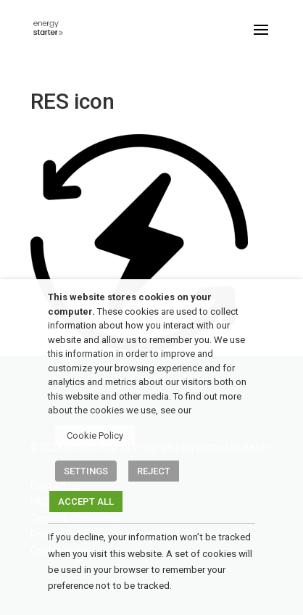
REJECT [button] (153, 471)
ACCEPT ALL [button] (86, 501)
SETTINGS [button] (86, 471)
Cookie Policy (95, 435)
